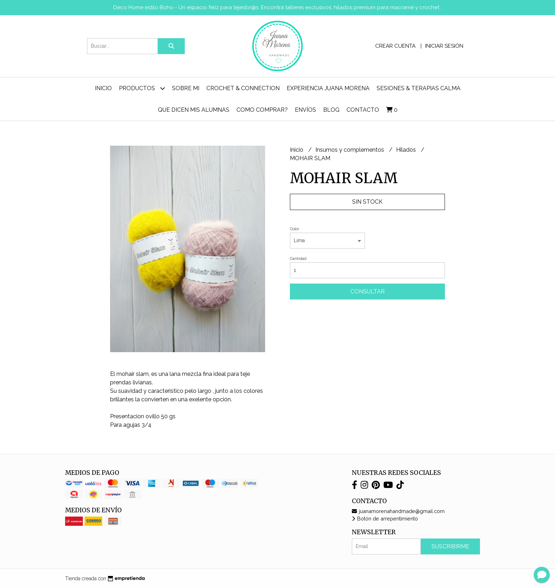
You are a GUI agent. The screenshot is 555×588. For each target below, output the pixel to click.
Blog (331, 109)
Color (294, 229)
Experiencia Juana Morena (328, 88)
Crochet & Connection (243, 88)
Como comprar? (262, 109)
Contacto (363, 109)
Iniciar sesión (444, 46)
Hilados (406, 149)
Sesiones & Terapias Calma (418, 88)
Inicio (103, 88)
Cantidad (298, 258)
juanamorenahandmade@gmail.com (398, 511)
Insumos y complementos (350, 149)
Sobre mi (185, 88)
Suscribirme (450, 546)
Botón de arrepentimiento (385, 519)
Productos (142, 88)
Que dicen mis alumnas (193, 109)
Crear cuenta (395, 46)
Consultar (367, 291)
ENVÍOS (305, 109)
